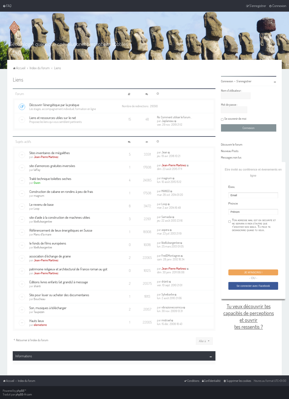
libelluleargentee (43, 221)
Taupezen (39, 311)
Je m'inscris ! (253, 272)
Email (231, 186)
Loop (36, 208)
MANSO (165, 190)
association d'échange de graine (50, 255)
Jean (164, 152)
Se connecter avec (253, 285)
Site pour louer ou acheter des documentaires (59, 294)
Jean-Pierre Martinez (46, 156)
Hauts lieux (36, 320)
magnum (166, 178)
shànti (37, 286)
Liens (18, 79)
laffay (37, 169)
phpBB (20, 391)
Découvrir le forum (231, 144)
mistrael (166, 320)
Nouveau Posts (229, 151)
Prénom (233, 203)
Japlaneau (167, 121)
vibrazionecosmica (172, 307)
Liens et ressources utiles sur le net (52, 117)
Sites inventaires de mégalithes (49, 152)
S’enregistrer (243, 81)
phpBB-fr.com (24, 394)
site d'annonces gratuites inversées (52, 165)
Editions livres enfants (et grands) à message (58, 281)
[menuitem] (7, 5)
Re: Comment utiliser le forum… (174, 117)
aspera (165, 229)
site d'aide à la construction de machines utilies (59, 217)
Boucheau (39, 298)
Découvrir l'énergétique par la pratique (54, 104)
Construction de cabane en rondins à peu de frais (61, 191)
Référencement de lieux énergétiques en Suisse (60, 230)
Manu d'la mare (42, 234)
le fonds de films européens (47, 242)
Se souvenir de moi (235, 118)
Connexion (227, 81)
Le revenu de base (41, 204)
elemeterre (40, 324)
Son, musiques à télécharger (48, 307)
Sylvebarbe (167, 294)
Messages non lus (231, 157)
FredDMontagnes (170, 255)
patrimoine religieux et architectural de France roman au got (68, 268)
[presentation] (256, 251)
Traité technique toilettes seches (50, 178)
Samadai (166, 216)
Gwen (37, 182)
